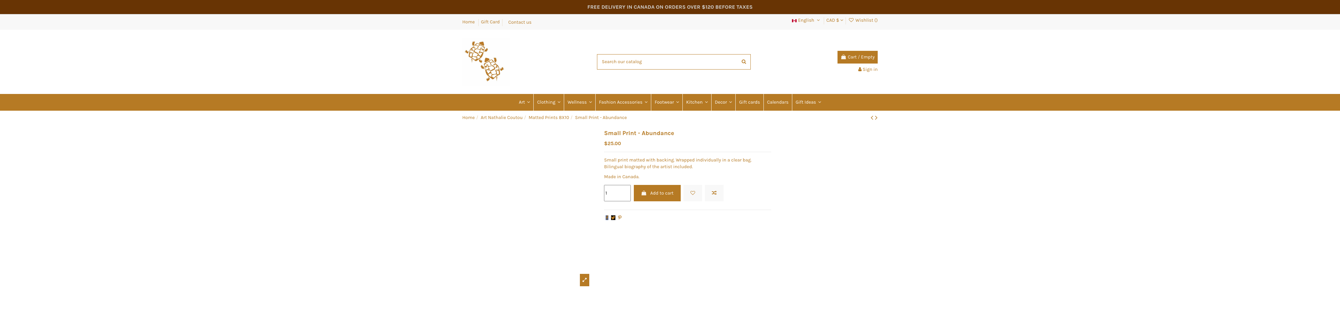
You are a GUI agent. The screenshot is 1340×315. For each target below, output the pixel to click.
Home (469, 22)
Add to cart (657, 193)
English (806, 20)
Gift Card (490, 22)
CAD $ (834, 20)
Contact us (519, 22)
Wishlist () (863, 20)
